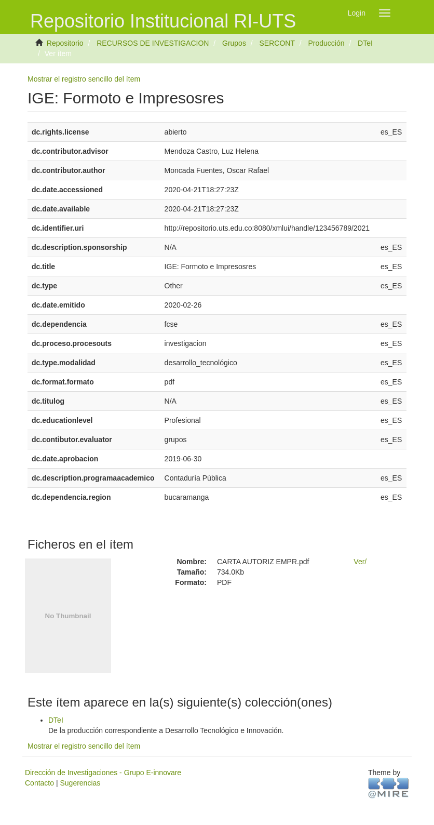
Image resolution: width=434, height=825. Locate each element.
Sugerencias (80, 783)
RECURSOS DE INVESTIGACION (153, 43)
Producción (326, 43)
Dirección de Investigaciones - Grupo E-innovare (103, 772)
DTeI (365, 43)
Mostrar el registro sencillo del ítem (84, 79)
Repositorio (65, 43)
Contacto (39, 783)
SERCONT (276, 43)
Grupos (234, 43)
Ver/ (360, 561)
